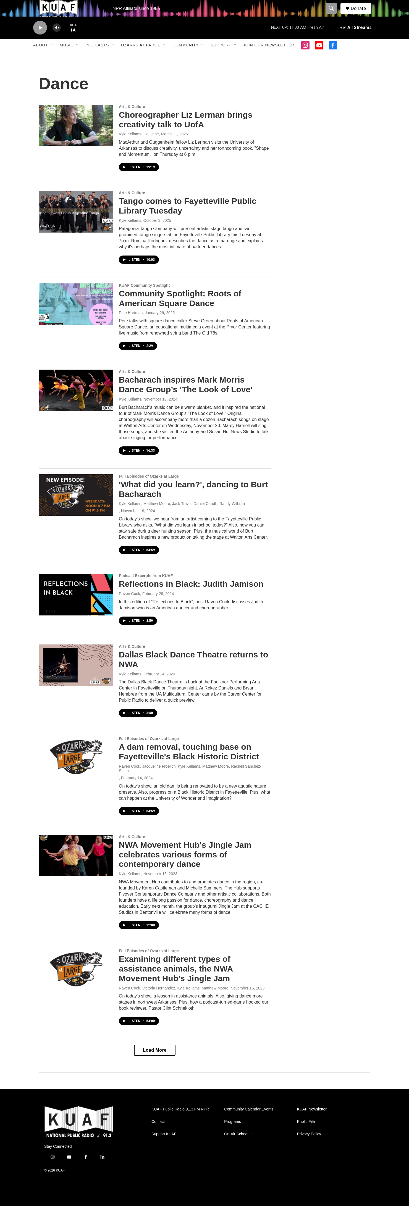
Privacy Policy (309, 1152)
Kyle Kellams (130, 238)
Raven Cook (129, 611)
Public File (306, 1140)
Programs (232, 1140)
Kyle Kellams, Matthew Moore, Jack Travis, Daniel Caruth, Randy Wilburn (182, 521)
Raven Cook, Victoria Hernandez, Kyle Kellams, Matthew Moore (174, 1006)
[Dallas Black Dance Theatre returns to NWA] (76, 683)
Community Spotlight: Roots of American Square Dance (180, 316)
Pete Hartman (131, 330)
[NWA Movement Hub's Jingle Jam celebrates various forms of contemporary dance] (76, 873)
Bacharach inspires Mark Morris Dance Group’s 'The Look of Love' (185, 402)
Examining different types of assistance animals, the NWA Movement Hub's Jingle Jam (176, 986)
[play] (40, 40)
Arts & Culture (132, 124)
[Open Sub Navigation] (52, 57)
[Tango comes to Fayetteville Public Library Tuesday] (76, 229)
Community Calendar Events (248, 1127)
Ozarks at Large (141, 57)
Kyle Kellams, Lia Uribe (139, 152)
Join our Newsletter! (269, 57)
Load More (154, 1068)
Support (221, 57)
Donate (361, 14)
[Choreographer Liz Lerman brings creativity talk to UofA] (76, 143)
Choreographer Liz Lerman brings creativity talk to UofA (185, 137)
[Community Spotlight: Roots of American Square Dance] (76, 322)
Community (185, 57)
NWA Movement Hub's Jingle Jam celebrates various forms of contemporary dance (185, 872)
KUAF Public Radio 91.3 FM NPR (180, 1127)
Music (67, 57)
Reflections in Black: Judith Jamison (191, 601)
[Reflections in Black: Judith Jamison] (76, 612)
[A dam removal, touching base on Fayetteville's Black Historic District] (76, 775)
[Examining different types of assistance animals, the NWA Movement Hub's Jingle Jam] (76, 987)
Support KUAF (163, 1152)
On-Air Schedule (238, 1152)
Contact (158, 1140)
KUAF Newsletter (312, 1127)
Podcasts (97, 57)
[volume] (56, 40)
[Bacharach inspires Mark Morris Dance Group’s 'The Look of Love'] (76, 408)
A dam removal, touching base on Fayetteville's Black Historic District (189, 769)
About (40, 57)
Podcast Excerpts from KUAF (146, 593)
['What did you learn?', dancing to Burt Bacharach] (76, 513)
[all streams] (356, 40)
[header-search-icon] (333, 14)
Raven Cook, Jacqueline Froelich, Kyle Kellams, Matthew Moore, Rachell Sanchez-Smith (190, 786)
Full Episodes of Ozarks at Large (149, 494)
